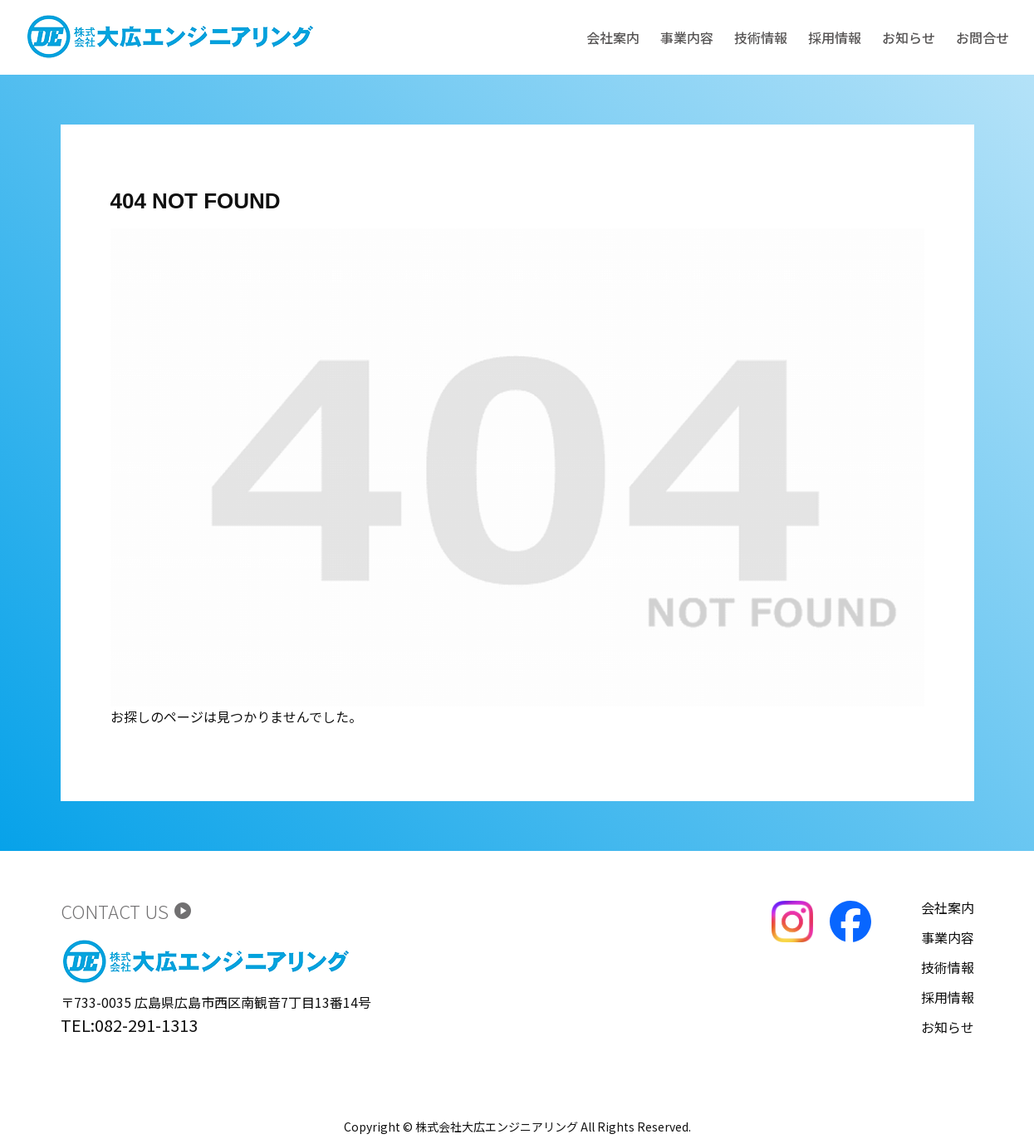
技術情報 (760, 37)
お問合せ (982, 37)
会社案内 (613, 37)
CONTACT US (127, 911)
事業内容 (686, 37)
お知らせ (908, 37)
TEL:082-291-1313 (129, 1025)
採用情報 (834, 37)
